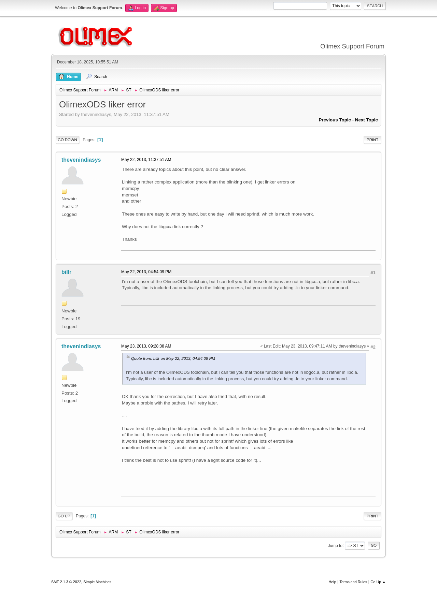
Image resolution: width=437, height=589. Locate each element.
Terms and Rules (353, 582)
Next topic (366, 119)
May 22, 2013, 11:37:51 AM (146, 159)
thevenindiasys (81, 160)
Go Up (64, 516)
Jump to (335, 545)
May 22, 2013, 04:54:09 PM (146, 271)
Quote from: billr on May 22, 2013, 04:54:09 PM (173, 358)
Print (372, 140)
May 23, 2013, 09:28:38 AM (146, 346)
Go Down (67, 140)
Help (332, 582)
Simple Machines (97, 582)
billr (66, 272)
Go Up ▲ (378, 582)
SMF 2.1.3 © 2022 (66, 582)
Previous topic (335, 119)
